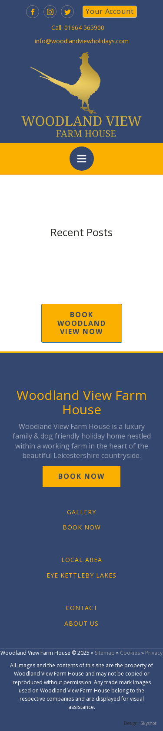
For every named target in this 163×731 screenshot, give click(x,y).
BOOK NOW (82, 527)
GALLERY (81, 512)
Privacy (154, 652)
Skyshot (148, 723)
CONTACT (82, 607)
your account (110, 11)
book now (81, 476)
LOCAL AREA (81, 559)
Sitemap (105, 652)
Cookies (130, 652)
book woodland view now (81, 323)
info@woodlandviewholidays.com (82, 41)
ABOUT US (81, 623)
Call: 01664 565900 (77, 27)
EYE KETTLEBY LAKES (81, 575)
